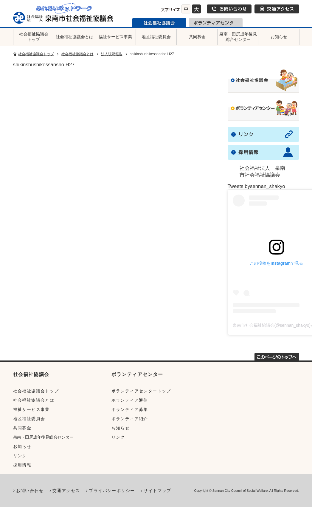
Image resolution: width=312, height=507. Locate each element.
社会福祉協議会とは (74, 36)
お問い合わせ (229, 8)
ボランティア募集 (129, 409)
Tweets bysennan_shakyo (256, 186)
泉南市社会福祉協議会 (159, 22)
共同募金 (197, 36)
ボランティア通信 (129, 400)
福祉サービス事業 (115, 36)
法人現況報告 (111, 54)
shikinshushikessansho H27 (44, 64)
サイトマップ (157, 490)
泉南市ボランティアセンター (216, 22)
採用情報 (22, 465)
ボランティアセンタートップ (141, 391)
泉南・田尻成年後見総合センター (238, 37)
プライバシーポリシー (112, 490)
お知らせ (279, 36)
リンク (20, 455)
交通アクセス (276, 8)
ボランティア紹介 (129, 418)
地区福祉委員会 (156, 36)
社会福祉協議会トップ (33, 37)
